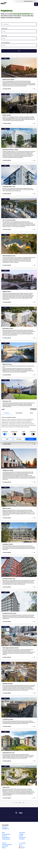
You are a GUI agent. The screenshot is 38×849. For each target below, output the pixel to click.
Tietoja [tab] (31, 412)
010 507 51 (5, 827)
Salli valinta (19, 439)
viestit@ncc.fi (5, 828)
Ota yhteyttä (21, 839)
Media (3, 832)
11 (23, 802)
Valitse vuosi (4, 35)
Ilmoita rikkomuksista (7, 844)
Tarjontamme (22, 832)
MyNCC (3, 847)
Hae (19, 50)
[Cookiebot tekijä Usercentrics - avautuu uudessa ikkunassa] (31, 409)
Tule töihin (4, 835)
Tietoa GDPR (5, 846)
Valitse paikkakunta (5, 42)
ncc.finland (22, 843)
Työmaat (4, 843)
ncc (20, 844)
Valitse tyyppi (4, 28)
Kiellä (7, 439)
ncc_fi (21, 846)
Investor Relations (6, 834)
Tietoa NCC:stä (22, 837)
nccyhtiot (22, 847)
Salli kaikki (30, 439)
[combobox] (19, 31)
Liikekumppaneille (6, 839)
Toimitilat (21, 834)
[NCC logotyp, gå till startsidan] (4, 3)
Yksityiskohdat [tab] (19, 412)
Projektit (21, 835)
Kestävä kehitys (5, 837)
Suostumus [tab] (6, 412)
